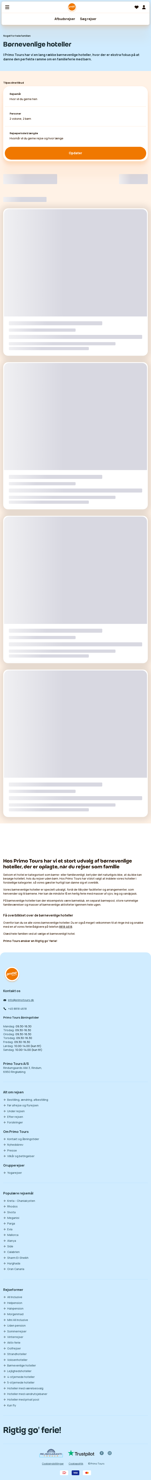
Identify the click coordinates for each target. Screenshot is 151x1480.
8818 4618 (65, 927)
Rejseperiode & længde (24, 133)
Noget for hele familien (17, 35)
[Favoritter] (136, 7)
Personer (15, 113)
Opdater (75, 153)
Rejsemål (15, 94)
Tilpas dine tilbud (13, 82)
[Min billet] (143, 7)
